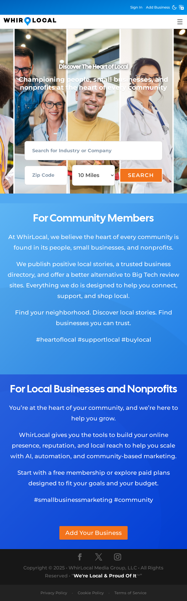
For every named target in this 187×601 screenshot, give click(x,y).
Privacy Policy (53, 592)
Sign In (136, 7)
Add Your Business (93, 532)
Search (141, 175)
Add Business (158, 7)
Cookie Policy (91, 592)
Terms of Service (130, 592)
